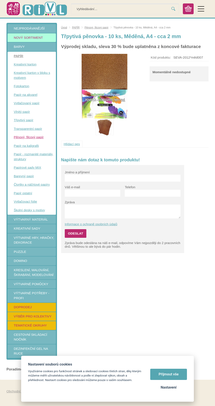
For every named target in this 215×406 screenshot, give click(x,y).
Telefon (130, 187)
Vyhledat (173, 9)
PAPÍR (76, 27)
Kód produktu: (161, 57)
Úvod (64, 27)
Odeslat (75, 233)
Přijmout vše (169, 374)
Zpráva (70, 202)
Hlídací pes (72, 144)
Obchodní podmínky (20, 391)
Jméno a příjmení (77, 172)
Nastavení (168, 387)
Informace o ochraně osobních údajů (91, 224)
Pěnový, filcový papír (97, 27)
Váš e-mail (72, 187)
